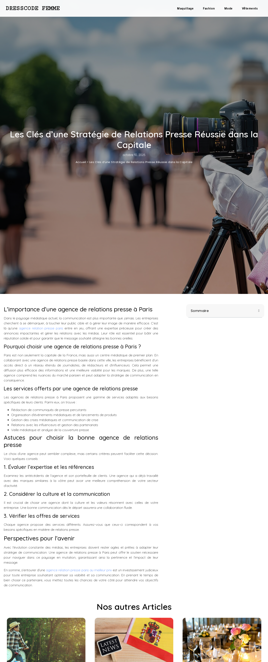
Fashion (209, 8)
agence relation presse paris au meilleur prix (79, 570)
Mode (228, 8)
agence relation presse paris (41, 328)
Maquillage (185, 8)
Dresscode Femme (33, 8)
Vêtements (250, 8)
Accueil (81, 162)
